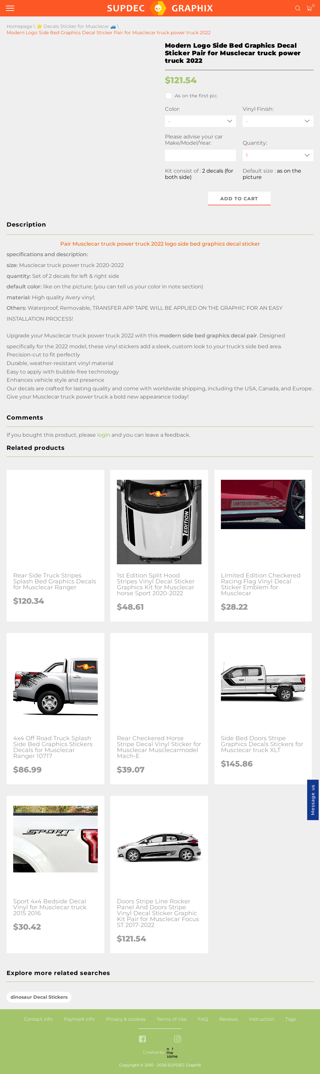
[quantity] (278, 155)
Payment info (79, 1019)
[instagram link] (178, 1040)
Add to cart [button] (239, 199)
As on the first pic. (191, 95)
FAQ (203, 1019)
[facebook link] (142, 1040)
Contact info (38, 1019)
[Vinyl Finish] (278, 121)
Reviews (228, 1019)
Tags (290, 1019)
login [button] (103, 435)
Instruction (261, 1019)
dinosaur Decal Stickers (39, 997)
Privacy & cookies (126, 1019)
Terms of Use (172, 1019)
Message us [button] (313, 800)
